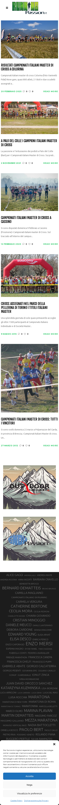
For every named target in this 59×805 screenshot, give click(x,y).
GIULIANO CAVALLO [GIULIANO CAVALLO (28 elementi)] (47, 671)
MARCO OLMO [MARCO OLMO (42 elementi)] (14, 711)
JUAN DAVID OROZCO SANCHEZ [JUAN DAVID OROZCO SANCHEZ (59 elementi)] (29, 683)
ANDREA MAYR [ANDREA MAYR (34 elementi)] (44, 575)
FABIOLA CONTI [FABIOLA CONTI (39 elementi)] (18, 653)
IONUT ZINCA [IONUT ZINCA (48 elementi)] (40, 674)
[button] (54, 744)
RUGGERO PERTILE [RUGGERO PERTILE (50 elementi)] (18, 738)
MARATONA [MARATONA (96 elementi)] (39, 697)
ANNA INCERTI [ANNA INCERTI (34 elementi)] (25, 579)
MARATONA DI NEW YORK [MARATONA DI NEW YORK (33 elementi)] (15, 702)
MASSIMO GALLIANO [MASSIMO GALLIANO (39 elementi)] (12, 720)
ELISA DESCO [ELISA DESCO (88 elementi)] (20, 639)
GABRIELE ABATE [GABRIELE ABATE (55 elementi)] (13, 666)
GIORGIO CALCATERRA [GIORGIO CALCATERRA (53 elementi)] (41, 666)
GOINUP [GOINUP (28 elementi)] (12, 675)
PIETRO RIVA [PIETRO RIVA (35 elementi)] (9, 734)
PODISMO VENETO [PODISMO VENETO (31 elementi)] (25, 734)
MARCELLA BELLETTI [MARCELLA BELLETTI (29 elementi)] (48, 706)
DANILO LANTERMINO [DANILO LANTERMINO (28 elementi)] (43, 625)
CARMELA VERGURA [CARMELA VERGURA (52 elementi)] (29, 601)
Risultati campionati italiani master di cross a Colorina (27, 67)
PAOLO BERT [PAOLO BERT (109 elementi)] (31, 730)
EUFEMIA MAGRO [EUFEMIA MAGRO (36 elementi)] (15, 648)
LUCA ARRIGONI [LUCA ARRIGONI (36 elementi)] (8, 692)
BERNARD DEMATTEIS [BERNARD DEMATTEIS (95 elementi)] (21, 588)
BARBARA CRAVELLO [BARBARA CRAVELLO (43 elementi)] (45, 579)
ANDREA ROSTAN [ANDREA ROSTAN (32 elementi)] (8, 579)
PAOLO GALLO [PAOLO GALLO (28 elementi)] (51, 730)
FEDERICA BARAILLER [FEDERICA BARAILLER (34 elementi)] (38, 653)
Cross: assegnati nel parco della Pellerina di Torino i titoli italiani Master (24, 308)
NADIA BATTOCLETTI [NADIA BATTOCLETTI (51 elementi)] (41, 725)
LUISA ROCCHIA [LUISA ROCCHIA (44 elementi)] (17, 697)
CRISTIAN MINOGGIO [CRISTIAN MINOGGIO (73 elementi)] (29, 620)
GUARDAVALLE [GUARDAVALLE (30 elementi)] (24, 675)
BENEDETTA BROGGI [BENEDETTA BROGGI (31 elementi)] (29, 584)
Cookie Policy (16, 800)
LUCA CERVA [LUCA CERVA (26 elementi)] (36, 693)
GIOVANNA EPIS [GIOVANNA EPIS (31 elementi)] (29, 670)
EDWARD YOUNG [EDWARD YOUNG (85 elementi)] (22, 634)
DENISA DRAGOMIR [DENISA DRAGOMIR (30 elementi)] (43, 630)
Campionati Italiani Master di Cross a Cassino (26, 220)
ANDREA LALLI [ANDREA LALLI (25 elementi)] (30, 575)
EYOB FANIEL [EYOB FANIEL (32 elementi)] (31, 648)
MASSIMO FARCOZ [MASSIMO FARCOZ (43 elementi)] (46, 715)
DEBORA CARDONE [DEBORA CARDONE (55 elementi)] (20, 629)
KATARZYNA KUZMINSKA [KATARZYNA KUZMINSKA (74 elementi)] (20, 688)
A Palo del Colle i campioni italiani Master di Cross (29, 143)
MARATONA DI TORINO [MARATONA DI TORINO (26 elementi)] (11, 706)
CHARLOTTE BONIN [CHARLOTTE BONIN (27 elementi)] (16, 616)
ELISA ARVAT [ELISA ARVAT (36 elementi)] (44, 634)
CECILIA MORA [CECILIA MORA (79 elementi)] (20, 611)
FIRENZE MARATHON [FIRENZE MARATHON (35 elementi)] (16, 657)
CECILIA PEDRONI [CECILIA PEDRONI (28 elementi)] (41, 612)
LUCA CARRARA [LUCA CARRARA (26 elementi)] (24, 693)
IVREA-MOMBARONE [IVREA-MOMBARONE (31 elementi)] (29, 679)
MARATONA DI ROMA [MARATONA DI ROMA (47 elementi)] (42, 701)
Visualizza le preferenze (29, 793)
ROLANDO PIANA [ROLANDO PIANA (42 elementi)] (45, 734)
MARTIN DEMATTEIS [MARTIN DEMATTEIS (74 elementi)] (17, 715)
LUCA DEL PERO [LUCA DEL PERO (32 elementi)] (50, 692)
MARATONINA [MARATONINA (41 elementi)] (30, 706)
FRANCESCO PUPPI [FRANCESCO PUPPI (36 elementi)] (42, 661)
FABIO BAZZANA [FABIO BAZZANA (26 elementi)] (45, 649)
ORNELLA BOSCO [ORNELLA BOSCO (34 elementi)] (9, 730)
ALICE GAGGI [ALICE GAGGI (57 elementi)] (14, 575)
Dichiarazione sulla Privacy (36, 800)
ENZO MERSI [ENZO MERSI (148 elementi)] (39, 644)
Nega (29, 784)
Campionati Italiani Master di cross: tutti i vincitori (29, 421)
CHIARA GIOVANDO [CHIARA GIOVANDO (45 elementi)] (38, 615)
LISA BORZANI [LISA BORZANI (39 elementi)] (49, 688)
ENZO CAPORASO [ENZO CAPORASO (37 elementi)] (15, 644)
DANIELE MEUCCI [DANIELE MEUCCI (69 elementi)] (18, 625)
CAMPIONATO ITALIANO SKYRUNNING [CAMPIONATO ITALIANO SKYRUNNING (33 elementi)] (29, 597)
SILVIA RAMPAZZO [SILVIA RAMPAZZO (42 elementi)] (41, 739)
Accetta (29, 776)
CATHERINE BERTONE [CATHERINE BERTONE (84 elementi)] (29, 606)
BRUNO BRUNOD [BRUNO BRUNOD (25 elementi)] (49, 589)
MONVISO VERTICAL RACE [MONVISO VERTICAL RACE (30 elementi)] (15, 725)
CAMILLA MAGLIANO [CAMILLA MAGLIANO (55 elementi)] (29, 593)
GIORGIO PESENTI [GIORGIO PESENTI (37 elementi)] (12, 670)
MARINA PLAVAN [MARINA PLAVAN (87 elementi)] (38, 710)
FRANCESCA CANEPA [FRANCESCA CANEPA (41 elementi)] (40, 657)
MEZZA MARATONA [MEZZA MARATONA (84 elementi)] (41, 720)
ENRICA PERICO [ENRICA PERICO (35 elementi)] (40, 639)
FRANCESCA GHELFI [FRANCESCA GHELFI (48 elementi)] (19, 661)
